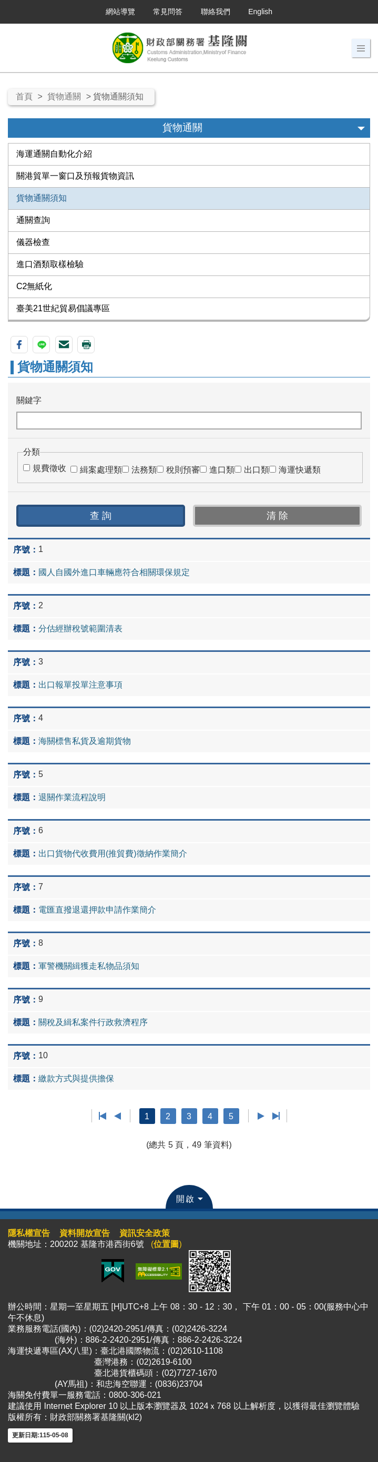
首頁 (24, 96)
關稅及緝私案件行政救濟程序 (93, 1022)
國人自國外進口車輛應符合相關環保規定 (114, 572)
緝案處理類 (101, 469)
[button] (361, 48)
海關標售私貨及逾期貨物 (84, 741)
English (260, 11)
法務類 (144, 469)
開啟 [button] (185, 1198)
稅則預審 (183, 469)
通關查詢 (33, 220)
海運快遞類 (300, 469)
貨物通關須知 (41, 197)
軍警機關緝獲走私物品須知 (88, 966)
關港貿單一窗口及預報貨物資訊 (75, 175)
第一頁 (102, 1116)
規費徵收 (49, 468)
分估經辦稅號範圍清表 (80, 628)
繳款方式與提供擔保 (76, 1078)
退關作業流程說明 (72, 797)
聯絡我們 (215, 11)
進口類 (221, 469)
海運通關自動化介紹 (54, 153)
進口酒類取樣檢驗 (50, 264)
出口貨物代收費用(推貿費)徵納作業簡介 (112, 853)
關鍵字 (29, 400)
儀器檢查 (33, 242)
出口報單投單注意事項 (80, 684)
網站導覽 (120, 11)
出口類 (256, 469)
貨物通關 (64, 96)
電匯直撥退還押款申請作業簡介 (97, 909)
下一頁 (261, 1116)
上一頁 (117, 1116)
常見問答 (167, 11)
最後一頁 (275, 1116)
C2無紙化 (34, 286)
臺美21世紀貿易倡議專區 (63, 308)
